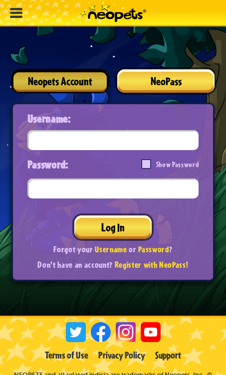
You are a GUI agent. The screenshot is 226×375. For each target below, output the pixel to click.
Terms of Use (66, 355)
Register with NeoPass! (152, 264)
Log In (113, 227)
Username (111, 249)
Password (153, 249)
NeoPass (166, 81)
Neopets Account (60, 81)
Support (168, 355)
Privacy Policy (121, 355)
